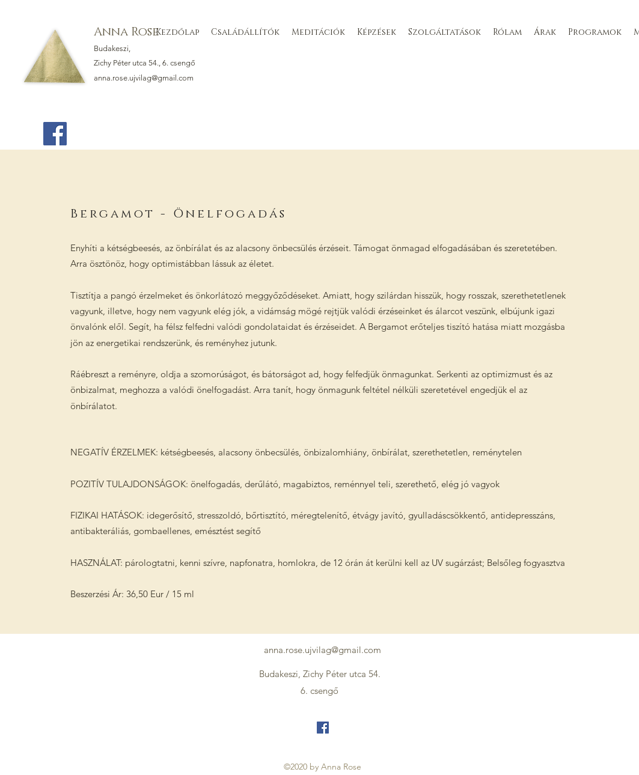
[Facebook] (55, 133)
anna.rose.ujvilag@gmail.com (144, 77)
